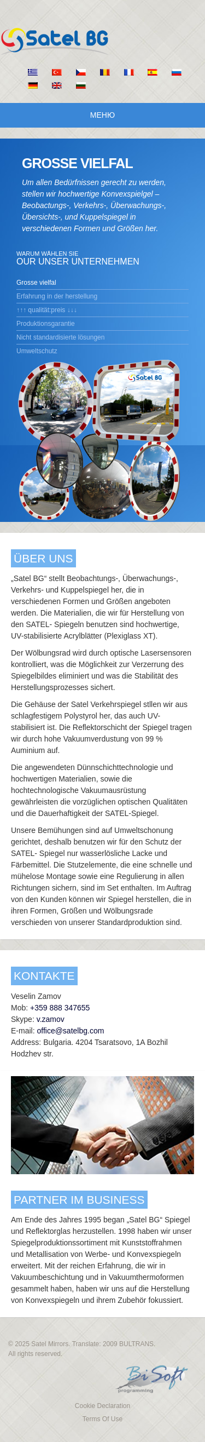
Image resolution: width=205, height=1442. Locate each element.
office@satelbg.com (70, 1030)
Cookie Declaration (102, 1406)
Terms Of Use (102, 1419)
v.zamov (51, 1019)
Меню (102, 115)
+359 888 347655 (60, 1007)
